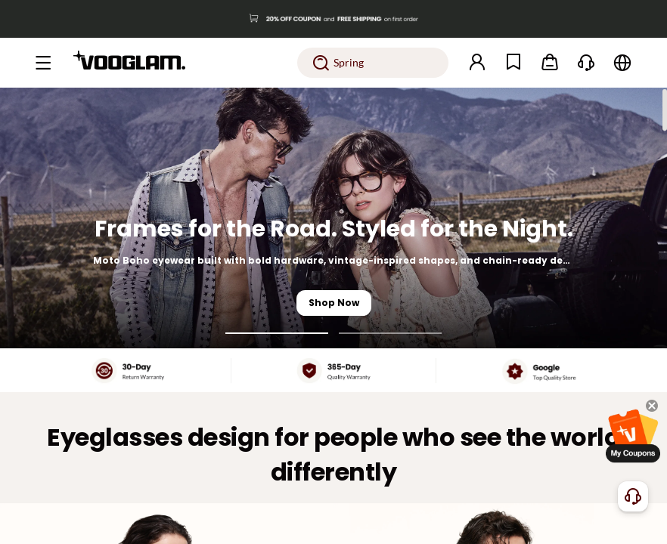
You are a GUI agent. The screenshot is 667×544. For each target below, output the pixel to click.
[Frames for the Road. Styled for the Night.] (333, 218)
